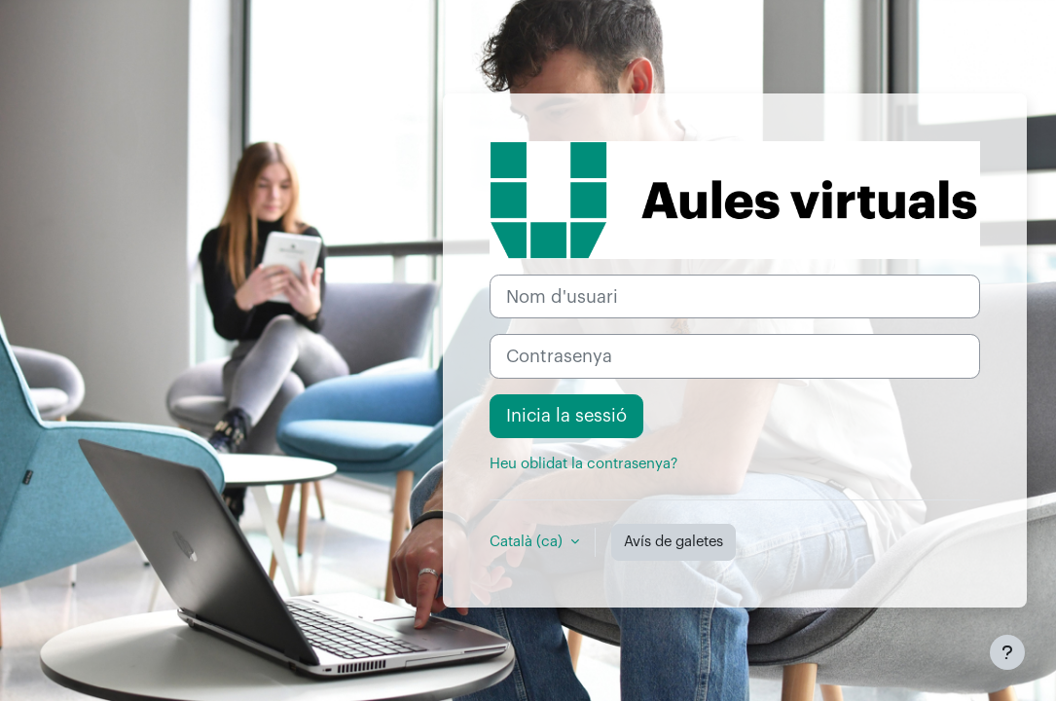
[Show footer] (1007, 652)
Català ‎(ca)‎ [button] (528, 542)
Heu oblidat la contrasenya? (583, 464)
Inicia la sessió (566, 415)
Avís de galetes (673, 542)
